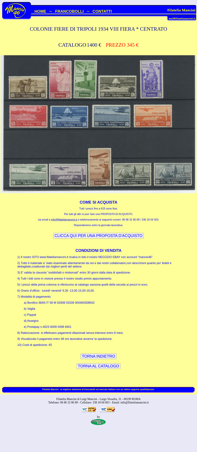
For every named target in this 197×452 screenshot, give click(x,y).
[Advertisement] (98, 441)
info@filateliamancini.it (64, 219)
